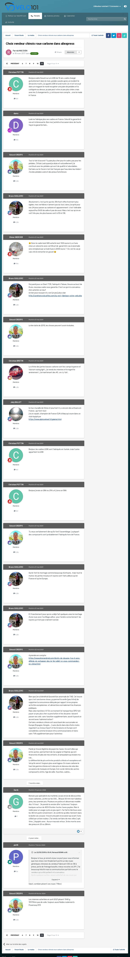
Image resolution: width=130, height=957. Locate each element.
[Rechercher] (99, 19)
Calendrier (70, 16)
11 (42, 63)
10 (37, 63)
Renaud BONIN (57, 852)
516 (16, 140)
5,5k (16, 181)
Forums (37, 16)
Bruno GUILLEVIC (16, 196)
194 (16, 264)
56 (16, 871)
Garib (16, 790)
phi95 (16, 845)
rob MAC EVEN (21, 51)
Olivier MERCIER (16, 237)
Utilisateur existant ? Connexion (107, 6)
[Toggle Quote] (32, 852)
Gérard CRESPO (16, 155)
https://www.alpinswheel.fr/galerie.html (45, 419)
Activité (11, 22)
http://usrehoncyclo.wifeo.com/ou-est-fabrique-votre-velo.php (55, 296)
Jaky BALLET (16, 402)
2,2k (16, 428)
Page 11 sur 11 (53, 63)
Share (58, 52)
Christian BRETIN (16, 361)
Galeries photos (53, 16)
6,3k (16, 387)
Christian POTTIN (16, 72)
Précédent (15, 63)
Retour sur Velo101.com (17, 16)
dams (16, 113)
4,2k (16, 222)
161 (16, 99)
